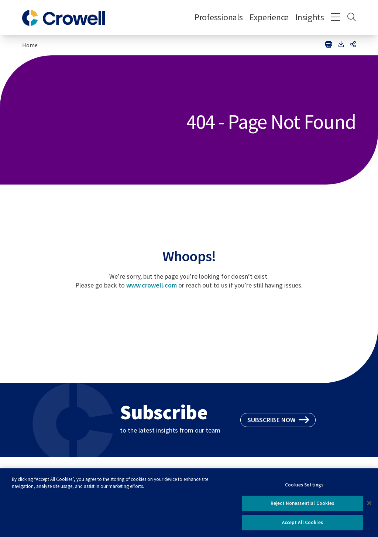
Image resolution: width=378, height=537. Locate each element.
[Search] (351, 17)
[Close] (369, 505)
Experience (269, 17)
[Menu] (336, 17)
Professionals (219, 17)
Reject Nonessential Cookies (302, 506)
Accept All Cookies (302, 525)
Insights (309, 17)
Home (30, 45)
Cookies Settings (304, 487)
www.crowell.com (151, 285)
